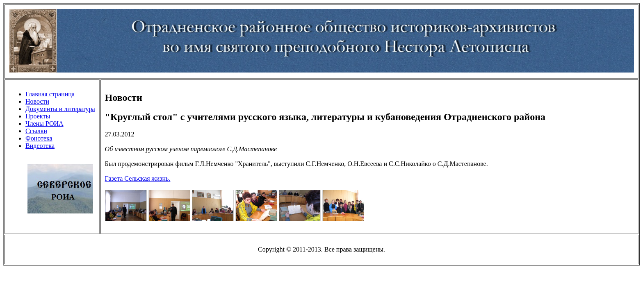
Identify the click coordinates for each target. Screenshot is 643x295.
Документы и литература (60, 108)
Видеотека (40, 145)
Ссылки (36, 130)
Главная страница (50, 94)
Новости (37, 101)
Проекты (37, 116)
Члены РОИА (44, 123)
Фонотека (38, 138)
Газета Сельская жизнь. (138, 178)
